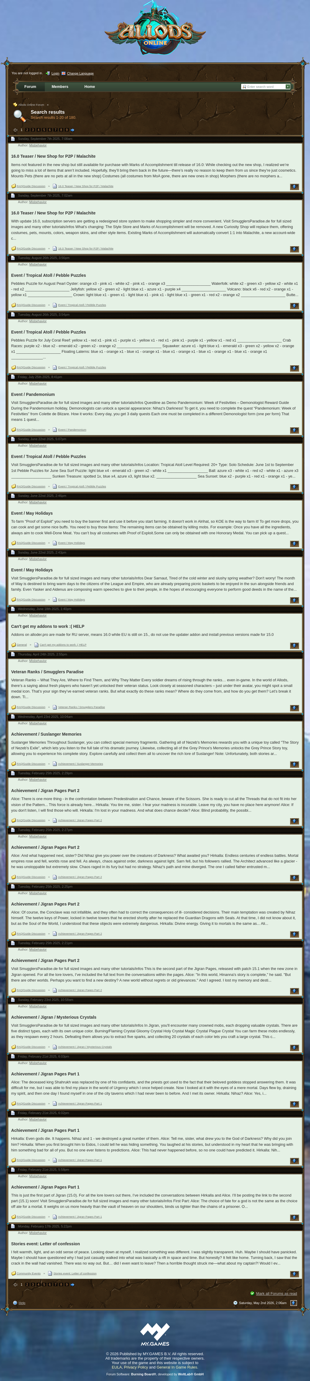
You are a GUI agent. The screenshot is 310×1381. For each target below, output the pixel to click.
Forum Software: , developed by (155, 1374)
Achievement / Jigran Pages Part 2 (45, 790)
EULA (117, 1367)
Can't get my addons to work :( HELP (48, 626)
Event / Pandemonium (33, 394)
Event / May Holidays (32, 513)
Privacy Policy (136, 1367)
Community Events (29, 1273)
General (22, 644)
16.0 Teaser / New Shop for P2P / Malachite (53, 156)
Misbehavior (38, 145)
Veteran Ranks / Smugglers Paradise (47, 671)
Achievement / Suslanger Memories (46, 734)
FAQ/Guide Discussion (31, 186)
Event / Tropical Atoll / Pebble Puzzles (48, 275)
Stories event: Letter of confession (45, 1243)
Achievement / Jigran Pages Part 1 (45, 1074)
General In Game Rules (176, 1367)
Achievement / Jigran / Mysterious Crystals (54, 1017)
